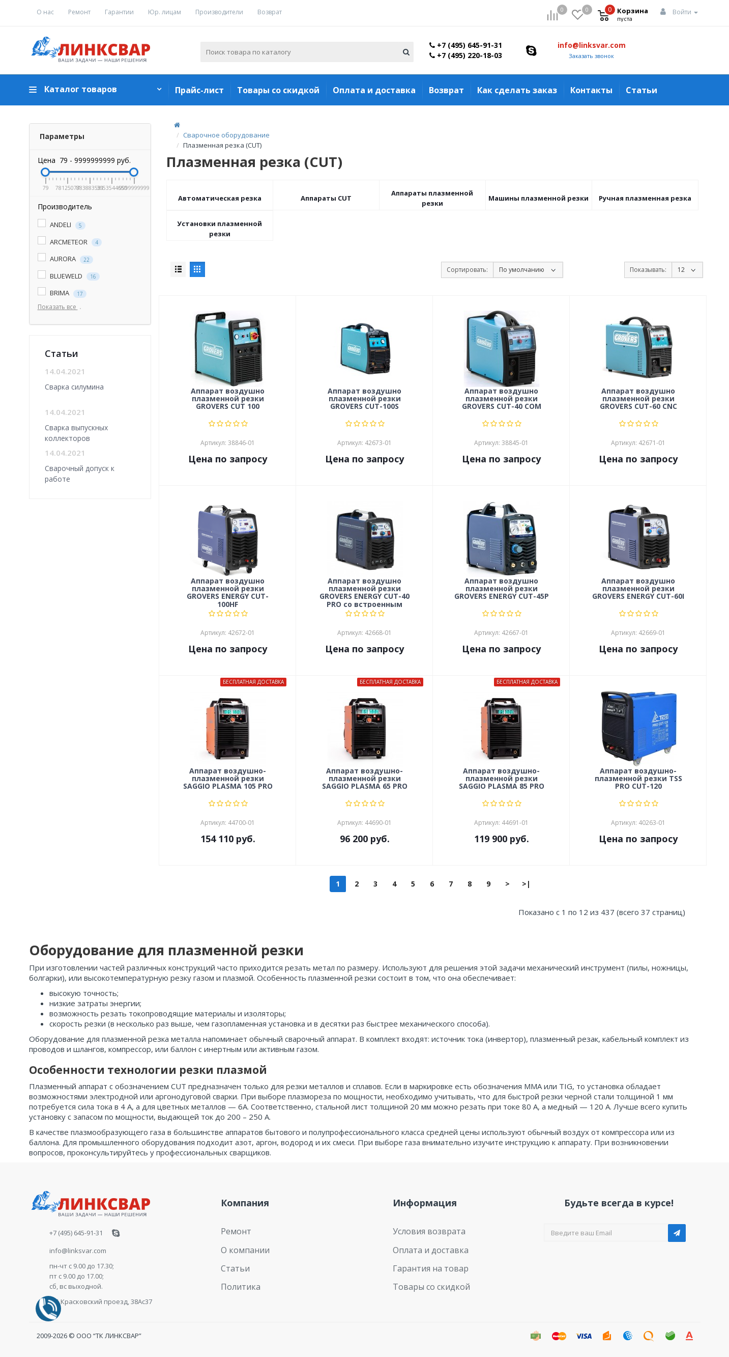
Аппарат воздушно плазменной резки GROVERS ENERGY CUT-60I (638, 589)
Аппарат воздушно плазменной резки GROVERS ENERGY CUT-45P (501, 589)
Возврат (269, 12)
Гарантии (119, 12)
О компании (240, 1245)
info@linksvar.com (592, 45)
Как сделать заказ (517, 90)
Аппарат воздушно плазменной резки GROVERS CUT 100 (228, 399)
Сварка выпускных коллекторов (76, 432)
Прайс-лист (199, 90)
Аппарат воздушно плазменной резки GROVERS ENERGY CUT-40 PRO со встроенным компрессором (364, 592)
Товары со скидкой (278, 90)
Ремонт (79, 12)
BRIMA (62, 293)
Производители (219, 12)
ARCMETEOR (70, 242)
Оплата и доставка (374, 90)
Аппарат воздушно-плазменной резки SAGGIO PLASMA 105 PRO (228, 779)
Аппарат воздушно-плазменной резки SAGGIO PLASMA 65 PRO (364, 779)
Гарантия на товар (423, 1261)
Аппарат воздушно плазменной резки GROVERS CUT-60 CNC (638, 399)
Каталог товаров (80, 89)
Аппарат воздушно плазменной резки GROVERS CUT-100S (364, 399)
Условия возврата (422, 1229)
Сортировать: (467, 269)
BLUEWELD (69, 276)
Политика (236, 1276)
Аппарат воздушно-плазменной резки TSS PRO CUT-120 (638, 779)
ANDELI (61, 225)
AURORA (65, 259)
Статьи (641, 90)
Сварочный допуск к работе (79, 473)
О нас (45, 12)
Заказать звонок (591, 56)
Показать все (61, 306)
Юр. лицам (164, 12)
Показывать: (648, 269)
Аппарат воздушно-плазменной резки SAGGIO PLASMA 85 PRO (501, 779)
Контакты (591, 90)
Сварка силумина (74, 387)
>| (526, 884)
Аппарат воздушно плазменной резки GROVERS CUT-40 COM (501, 399)
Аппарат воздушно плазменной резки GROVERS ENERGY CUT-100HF (228, 592)
